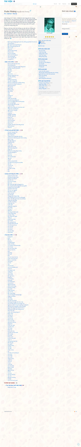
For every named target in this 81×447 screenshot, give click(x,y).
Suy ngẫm (10, 378)
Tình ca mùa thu (11, 284)
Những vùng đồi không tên (14, 102)
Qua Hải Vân (11, 229)
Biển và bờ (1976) (9, 96)
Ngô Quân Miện (43, 101)
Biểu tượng (10, 368)
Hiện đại (48, 57)
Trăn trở (10, 396)
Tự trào (9, 297)
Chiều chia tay (11, 278)
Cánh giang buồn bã (12, 375)
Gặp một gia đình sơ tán (13, 138)
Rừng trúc (10, 152)
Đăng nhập (74, 3)
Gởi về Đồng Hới (11, 99)
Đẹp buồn (10, 358)
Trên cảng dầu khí (12, 92)
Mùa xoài (10, 217)
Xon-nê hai (10, 262)
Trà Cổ (9, 194)
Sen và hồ (10, 323)
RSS (75, 445)
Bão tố (9, 274)
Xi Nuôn (9, 131)
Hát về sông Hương (12, 85)
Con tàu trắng (11, 249)
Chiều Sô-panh (11, 324)
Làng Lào (10, 201)
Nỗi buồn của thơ (12, 356)
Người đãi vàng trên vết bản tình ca (16, 342)
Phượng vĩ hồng (11, 322)
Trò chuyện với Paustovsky (14, 280)
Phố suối (10, 178)
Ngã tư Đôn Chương (12, 144)
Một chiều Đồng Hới (12, 182)
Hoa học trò (10, 214)
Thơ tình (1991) (9, 269)
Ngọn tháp (10, 122)
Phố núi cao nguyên (12, 224)
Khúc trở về (10, 353)
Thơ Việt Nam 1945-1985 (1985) (14, 419)
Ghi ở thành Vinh (12, 191)
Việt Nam (44, 57)
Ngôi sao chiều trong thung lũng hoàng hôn (18, 339)
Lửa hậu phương (12, 111)
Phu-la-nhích (11, 86)
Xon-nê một (10, 261)
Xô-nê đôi (10, 369)
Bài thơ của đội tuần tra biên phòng (16, 117)
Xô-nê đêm (10, 333)
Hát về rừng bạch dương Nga (14, 329)
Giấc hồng (10, 307)
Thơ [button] (59, 3)
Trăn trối (10, 303)
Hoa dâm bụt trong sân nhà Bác (15, 197)
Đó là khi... (10, 275)
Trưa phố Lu (42, 93)
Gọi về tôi (10, 388)
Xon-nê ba (10, 263)
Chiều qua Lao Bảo (12, 133)
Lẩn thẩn (10, 332)
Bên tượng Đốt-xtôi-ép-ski (45, 95)
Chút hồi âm (10, 300)
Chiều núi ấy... (11, 384)
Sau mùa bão (11, 400)
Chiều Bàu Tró (11, 237)
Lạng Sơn (10, 147)
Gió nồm (10, 104)
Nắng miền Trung (43, 70)
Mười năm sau (11, 365)
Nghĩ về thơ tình (11, 319)
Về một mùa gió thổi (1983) (12, 164)
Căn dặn (10, 383)
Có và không (10, 313)
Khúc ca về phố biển (12, 195)
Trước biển (10, 239)
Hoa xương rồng (11, 137)
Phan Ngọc (41, 103)
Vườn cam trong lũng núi (14, 346)
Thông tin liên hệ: (65, 45)
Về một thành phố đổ (13, 258)
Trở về (9, 406)
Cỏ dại (9, 397)
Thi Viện (8, 1)
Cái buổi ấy (10, 352)
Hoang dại (41, 83)
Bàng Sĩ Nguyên (43, 105)
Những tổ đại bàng (12, 114)
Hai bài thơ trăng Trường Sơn (15, 118)
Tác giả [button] (55, 3)
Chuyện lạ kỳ (11, 361)
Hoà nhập (10, 390)
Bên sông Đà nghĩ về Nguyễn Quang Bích (17, 220)
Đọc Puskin (10, 255)
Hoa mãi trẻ (10, 317)
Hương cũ (10, 243)
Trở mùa (10, 407)
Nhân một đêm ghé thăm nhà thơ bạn (17, 233)
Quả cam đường (43, 92)
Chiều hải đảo (11, 227)
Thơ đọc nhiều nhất (44, 65)
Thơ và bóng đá (11, 90)
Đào (9, 205)
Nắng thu (10, 245)
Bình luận (42, 62)
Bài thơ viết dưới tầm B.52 (14, 98)
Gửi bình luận (65, 50)
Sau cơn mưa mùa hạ (13, 291)
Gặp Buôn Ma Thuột (12, 223)
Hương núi (10, 130)
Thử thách (10, 295)
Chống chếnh (11, 380)
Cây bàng (10, 287)
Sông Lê (9, 112)
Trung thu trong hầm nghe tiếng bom (17, 101)
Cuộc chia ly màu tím (13, 293)
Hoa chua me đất (12, 216)
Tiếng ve (10, 252)
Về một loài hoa (11, 409)
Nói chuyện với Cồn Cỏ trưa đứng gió (16, 232)
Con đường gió (11, 277)
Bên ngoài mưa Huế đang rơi (14, 79)
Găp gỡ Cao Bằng (12, 149)
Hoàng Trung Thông (44, 99)
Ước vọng (10, 362)
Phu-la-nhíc (10, 121)
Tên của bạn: (64, 40)
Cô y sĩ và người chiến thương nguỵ (16, 136)
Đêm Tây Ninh (11, 169)
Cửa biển (10, 105)
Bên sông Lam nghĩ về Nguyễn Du (16, 218)
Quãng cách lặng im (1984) (12, 208)
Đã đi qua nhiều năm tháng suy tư (16, 343)
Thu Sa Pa (10, 146)
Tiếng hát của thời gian (13, 143)
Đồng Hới (10, 83)
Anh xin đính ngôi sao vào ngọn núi (16, 338)
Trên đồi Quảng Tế (12, 186)
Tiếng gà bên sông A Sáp (13, 230)
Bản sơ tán (10, 125)
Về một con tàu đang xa (44, 79)
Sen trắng (10, 242)
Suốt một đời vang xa (44, 87)
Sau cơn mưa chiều (12, 282)
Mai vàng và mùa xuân (13, 246)
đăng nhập (67, 38)
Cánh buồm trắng (12, 320)
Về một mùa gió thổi (12, 166)
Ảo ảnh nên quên (12, 372)
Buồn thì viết (11, 401)
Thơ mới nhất (43, 85)
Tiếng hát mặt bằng (12, 234)
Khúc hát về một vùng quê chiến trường (17, 172)
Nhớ (9, 285)
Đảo (9, 290)
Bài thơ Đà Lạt (11, 160)
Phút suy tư (10, 371)
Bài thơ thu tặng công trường (15, 185)
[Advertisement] (40, 15)
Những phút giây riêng (13, 211)
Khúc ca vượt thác (12, 294)
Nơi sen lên (10, 326)
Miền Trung (10, 173)
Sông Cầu (10, 184)
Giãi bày (9, 381)
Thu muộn (10, 351)
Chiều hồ (10, 394)
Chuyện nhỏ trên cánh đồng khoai (16, 159)
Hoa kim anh (11, 153)
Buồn (9, 272)
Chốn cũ (10, 374)
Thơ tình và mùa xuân (13, 367)
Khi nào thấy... (42, 67)
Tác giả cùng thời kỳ (44, 97)
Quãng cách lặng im (12, 213)
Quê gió (9, 413)
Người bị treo (11, 404)
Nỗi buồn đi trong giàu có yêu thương (17, 340)
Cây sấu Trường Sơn (12, 115)
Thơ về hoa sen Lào (12, 259)
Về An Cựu (10, 157)
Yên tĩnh (10, 410)
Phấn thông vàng (12, 247)
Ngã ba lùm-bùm (12, 120)
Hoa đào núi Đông (12, 236)
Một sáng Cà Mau (12, 168)
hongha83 (44, 108)
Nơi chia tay (10, 377)
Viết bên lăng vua (12, 175)
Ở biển (9, 106)
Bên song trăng (11, 327)
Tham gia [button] (64, 3)
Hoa (9, 128)
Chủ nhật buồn (11, 316)
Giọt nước (10, 391)
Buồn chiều (10, 348)
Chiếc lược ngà (42, 68)
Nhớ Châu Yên (11, 345)
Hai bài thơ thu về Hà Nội (14, 221)
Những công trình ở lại (13, 109)
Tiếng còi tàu (11, 393)
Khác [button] (69, 3)
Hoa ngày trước (11, 304)
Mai (8, 204)
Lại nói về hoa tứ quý (13, 414)
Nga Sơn (10, 192)
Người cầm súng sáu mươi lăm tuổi (16, 141)
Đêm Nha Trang (11, 226)
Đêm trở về (10, 82)
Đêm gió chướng (12, 412)
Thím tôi (10, 162)
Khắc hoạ (10, 364)
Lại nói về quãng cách (13, 301)
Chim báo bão (11, 355)
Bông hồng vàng (43, 73)
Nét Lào (9, 198)
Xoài (9, 127)
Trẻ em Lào (10, 199)
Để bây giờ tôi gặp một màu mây (15, 336)
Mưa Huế (10, 189)
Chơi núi (10, 188)
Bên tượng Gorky (12, 256)
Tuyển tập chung (9, 417)
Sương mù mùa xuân (13, 210)
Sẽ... (9, 385)
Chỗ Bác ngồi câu (12, 150)
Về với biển (41, 80)
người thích (42, 60)
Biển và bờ (10, 108)
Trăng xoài (10, 306)
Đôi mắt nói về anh (12, 335)
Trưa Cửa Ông (11, 140)
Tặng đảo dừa (11, 176)
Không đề (10, 314)
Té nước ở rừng (11, 202)
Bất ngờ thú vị (11, 310)
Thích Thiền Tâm (43, 102)
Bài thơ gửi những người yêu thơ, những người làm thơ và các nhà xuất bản (48, 89)
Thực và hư (10, 309)
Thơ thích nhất (43, 75)
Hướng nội (10, 349)
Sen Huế (10, 288)
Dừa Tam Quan (42, 71)
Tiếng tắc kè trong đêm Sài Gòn (15, 170)
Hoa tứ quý (10, 281)
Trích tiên (10, 398)
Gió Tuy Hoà (10, 156)
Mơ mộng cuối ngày (12, 250)
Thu (8, 298)
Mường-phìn (11, 124)
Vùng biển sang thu (12, 240)
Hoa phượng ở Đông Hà (13, 134)
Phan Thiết (10, 179)
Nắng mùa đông (11, 330)
